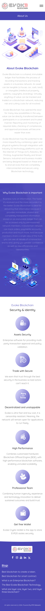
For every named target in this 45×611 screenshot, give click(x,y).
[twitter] (29, 557)
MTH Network (36, 605)
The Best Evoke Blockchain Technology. (21, 584)
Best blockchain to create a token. (19, 571)
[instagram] (17, 557)
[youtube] (21, 557)
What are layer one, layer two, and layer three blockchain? (22, 590)
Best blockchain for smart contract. (19, 576)
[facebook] (12, 557)
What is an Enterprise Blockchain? (18, 580)
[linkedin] (25, 557)
